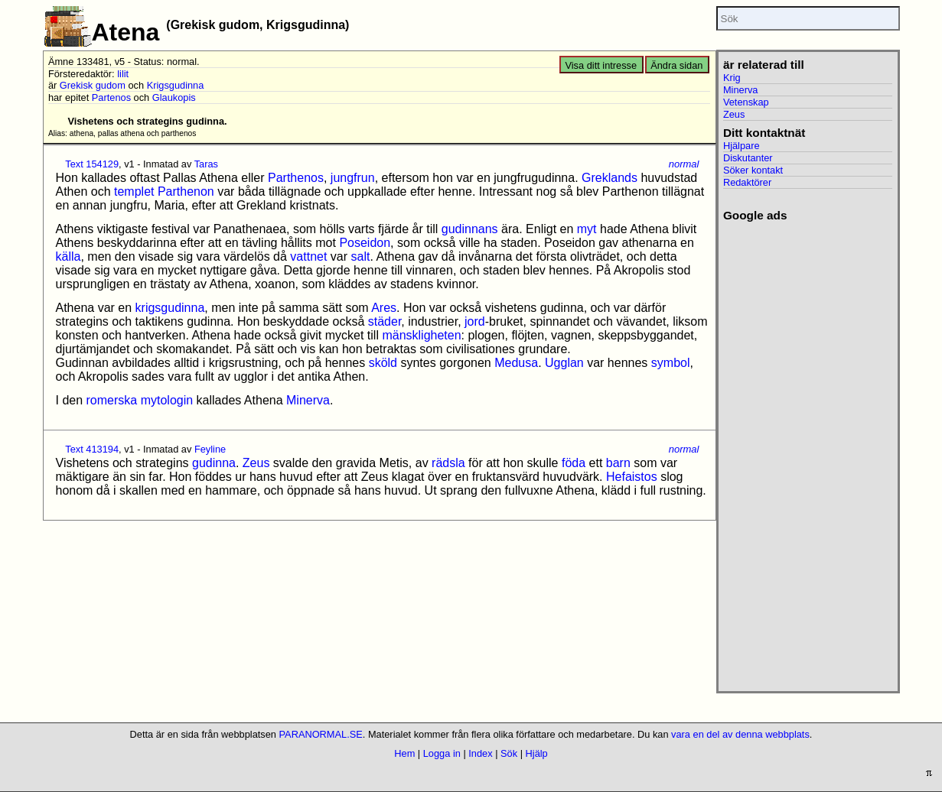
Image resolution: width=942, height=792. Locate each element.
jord (474, 321)
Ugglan (564, 362)
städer (385, 321)
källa (68, 256)
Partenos (111, 97)
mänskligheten (421, 335)
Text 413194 (92, 449)
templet (134, 191)
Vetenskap (746, 102)
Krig (732, 77)
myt (587, 228)
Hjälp (537, 753)
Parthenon (186, 191)
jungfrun (353, 177)
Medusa (516, 362)
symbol (670, 362)
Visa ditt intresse (601, 65)
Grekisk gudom (92, 85)
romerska (112, 400)
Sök (508, 753)
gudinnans (470, 228)
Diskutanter (748, 158)
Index (480, 753)
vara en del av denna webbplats (740, 734)
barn (618, 462)
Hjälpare (741, 145)
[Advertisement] (807, 451)
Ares (383, 307)
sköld (383, 362)
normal (684, 164)
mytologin (167, 400)
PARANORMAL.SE (321, 734)
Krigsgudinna (175, 85)
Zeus (256, 462)
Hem (404, 753)
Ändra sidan (676, 65)
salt (360, 256)
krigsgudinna (170, 307)
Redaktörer (747, 182)
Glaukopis (174, 97)
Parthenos (296, 177)
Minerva (308, 400)
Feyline (210, 449)
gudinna (214, 462)
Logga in (442, 753)
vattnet (308, 256)
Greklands (609, 177)
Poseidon (364, 242)
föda (573, 462)
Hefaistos (631, 476)
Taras (206, 164)
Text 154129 (92, 164)
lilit (123, 74)
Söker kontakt (753, 170)
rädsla (448, 462)
